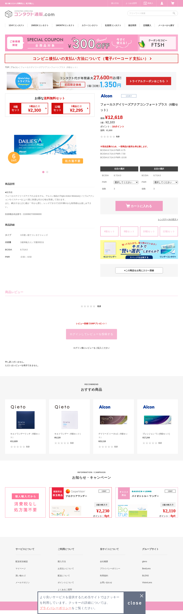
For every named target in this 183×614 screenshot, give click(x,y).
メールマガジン (23, 582)
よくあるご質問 (65, 589)
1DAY (16, 25)
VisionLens (147, 582)
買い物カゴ (21, 575)
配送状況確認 (22, 561)
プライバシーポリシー (110, 568)
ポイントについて (66, 582)
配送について (64, 575)
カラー (90, 25)
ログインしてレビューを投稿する (91, 334)
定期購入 (147, 25)
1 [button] (43, 172)
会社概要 (104, 561)
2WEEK (40, 25)
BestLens (146, 568)
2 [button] (47, 172)
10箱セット (149, 231)
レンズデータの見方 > (168, 219)
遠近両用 (132, 25)
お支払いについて (66, 568)
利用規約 (104, 575)
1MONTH (65, 25)
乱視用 (113, 25)
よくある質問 (131, 3)
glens (144, 561)
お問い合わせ (106, 582)
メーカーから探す (166, 25)
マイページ (21, 568)
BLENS (145, 575)
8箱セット (129, 231)
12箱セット (169, 231)
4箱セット (109, 231)
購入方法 (115, 3)
